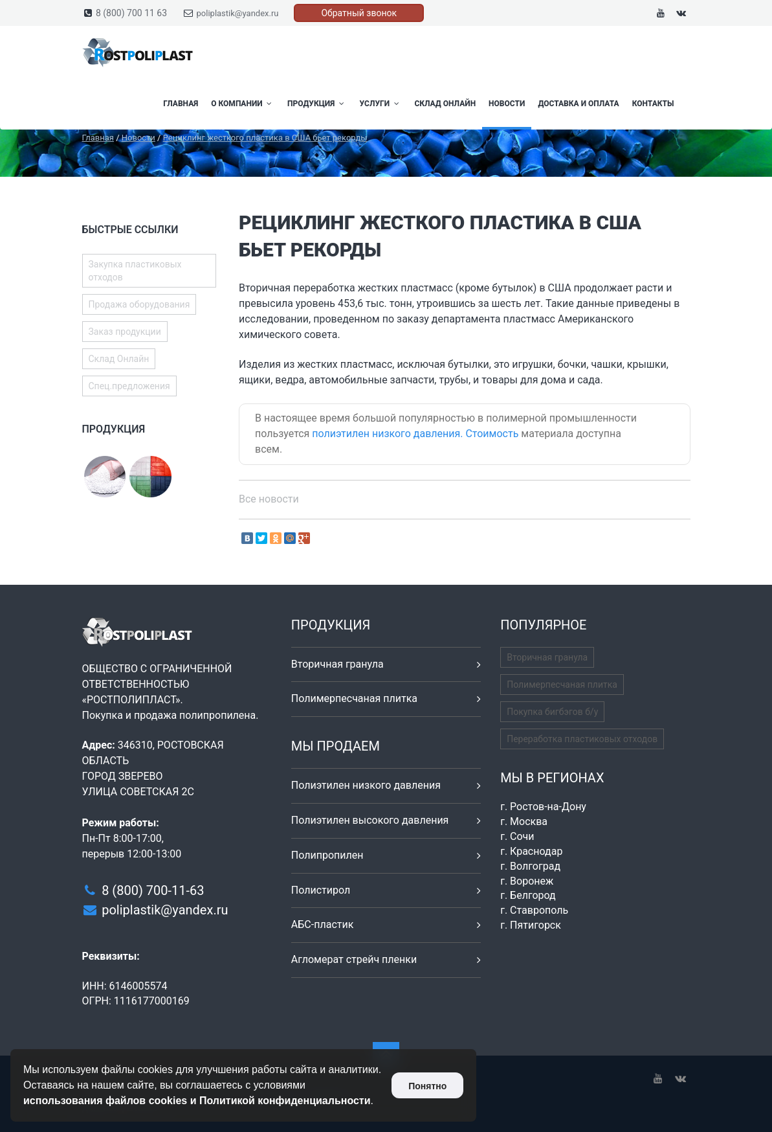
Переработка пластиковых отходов (582, 739)
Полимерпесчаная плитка (354, 698)
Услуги (381, 103)
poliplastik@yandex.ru (238, 13)
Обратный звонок (359, 13)
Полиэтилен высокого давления (370, 820)
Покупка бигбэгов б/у (552, 712)
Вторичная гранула (337, 664)
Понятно (427, 1086)
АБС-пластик (322, 924)
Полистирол (320, 890)
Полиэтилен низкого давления (366, 785)
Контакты (653, 103)
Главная (180, 103)
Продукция (317, 103)
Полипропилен (327, 855)
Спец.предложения (129, 386)
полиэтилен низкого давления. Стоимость (415, 433)
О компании (242, 103)
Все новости (269, 499)
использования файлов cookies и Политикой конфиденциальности (197, 1100)
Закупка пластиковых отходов (135, 270)
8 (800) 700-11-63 (153, 890)
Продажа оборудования (139, 304)
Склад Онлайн (445, 103)
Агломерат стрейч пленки (354, 959)
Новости (507, 103)
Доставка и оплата (578, 103)
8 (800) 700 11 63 (131, 13)
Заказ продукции (125, 331)
